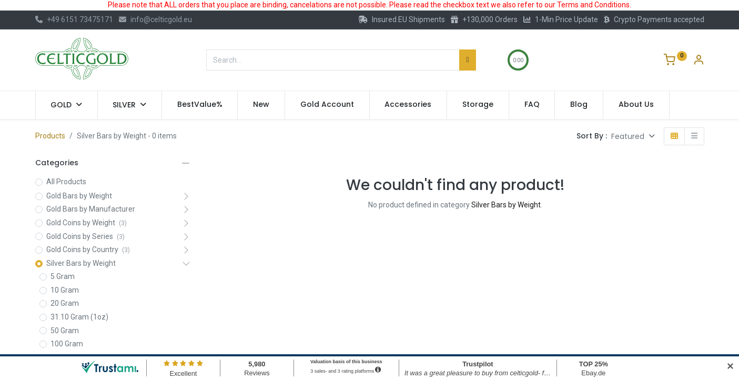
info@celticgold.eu (155, 19)
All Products (66, 181)
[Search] (467, 60)
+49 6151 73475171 (74, 19)
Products (50, 136)
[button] (633, 136)
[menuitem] (200, 104)
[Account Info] (698, 61)
